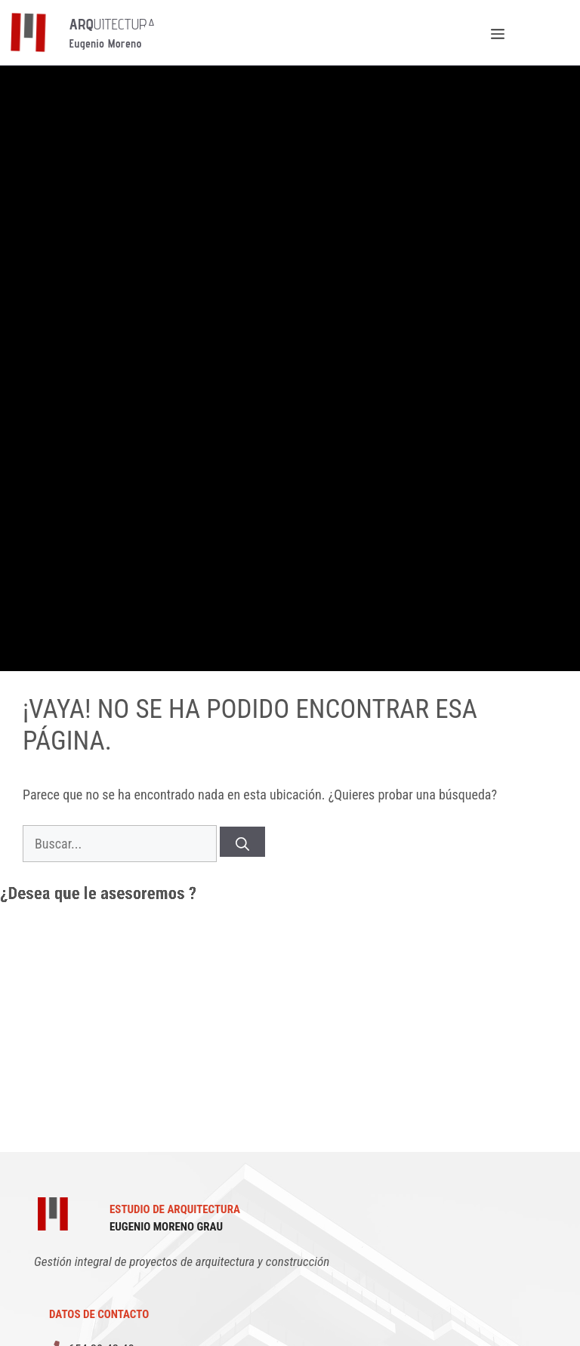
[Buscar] (242, 842)
